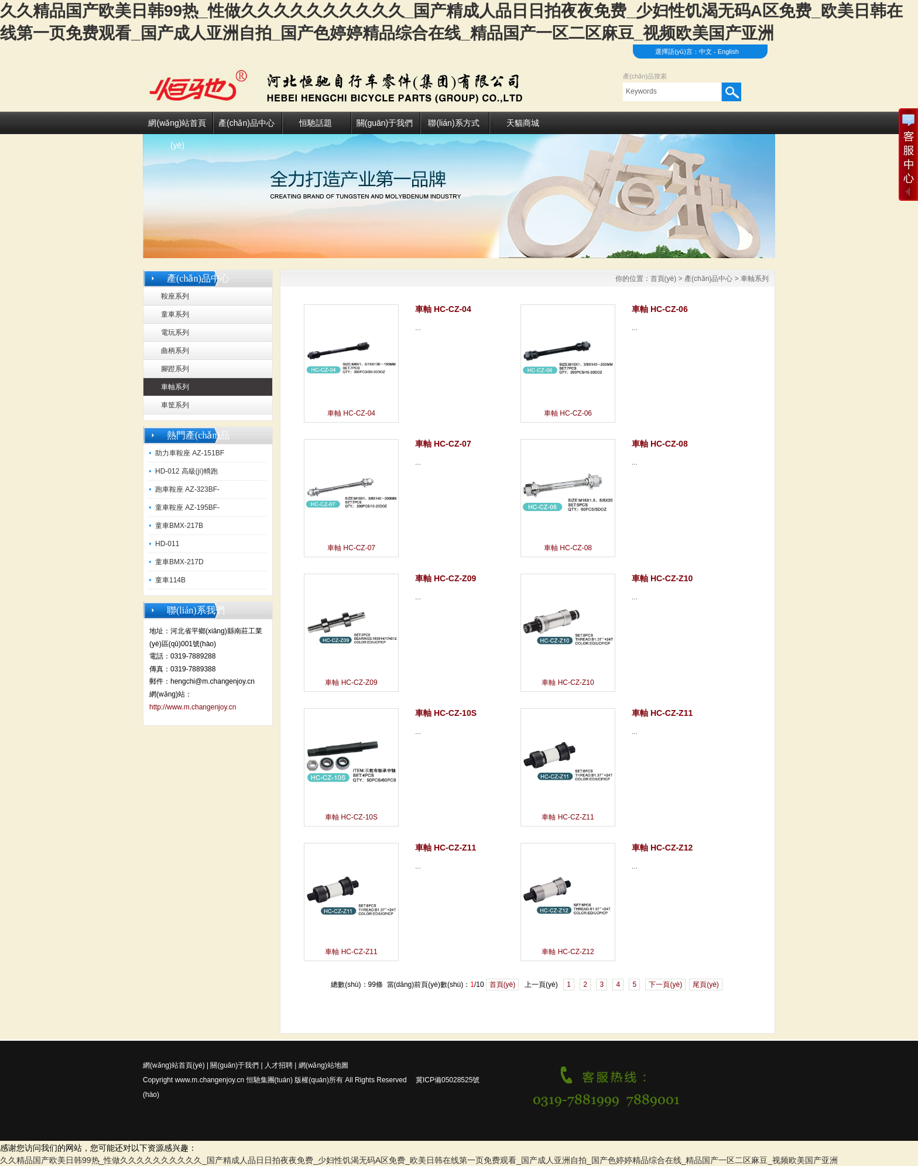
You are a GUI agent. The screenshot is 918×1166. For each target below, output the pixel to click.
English (728, 51)
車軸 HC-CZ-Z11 (568, 817)
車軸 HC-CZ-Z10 (568, 682)
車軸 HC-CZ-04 (351, 413)
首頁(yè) (663, 279)
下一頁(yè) (665, 984)
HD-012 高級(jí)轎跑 (186, 471)
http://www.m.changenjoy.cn (193, 707)
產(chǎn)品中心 (246, 123)
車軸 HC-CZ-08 (568, 548)
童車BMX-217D (179, 562)
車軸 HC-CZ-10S (351, 817)
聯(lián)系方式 (453, 123)
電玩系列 (175, 332)
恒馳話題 (315, 123)
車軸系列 (175, 387)
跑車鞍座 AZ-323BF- (187, 489)
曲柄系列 (175, 351)
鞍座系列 (175, 296)
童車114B (170, 580)
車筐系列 (175, 405)
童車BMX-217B (179, 526)
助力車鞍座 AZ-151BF (189, 453)
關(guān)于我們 (385, 123)
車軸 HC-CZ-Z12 (568, 952)
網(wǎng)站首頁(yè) (177, 126)
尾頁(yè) (706, 984)
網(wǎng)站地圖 (323, 1065)
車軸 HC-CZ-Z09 (351, 682)
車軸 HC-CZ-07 (351, 548)
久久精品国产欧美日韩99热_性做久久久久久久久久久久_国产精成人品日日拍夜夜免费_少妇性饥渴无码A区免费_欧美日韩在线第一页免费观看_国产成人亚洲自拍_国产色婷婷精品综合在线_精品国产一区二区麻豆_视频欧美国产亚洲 (419, 1160)
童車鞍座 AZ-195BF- (187, 507)
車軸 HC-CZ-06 (568, 413)
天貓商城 (522, 123)
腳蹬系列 (175, 369)
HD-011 (167, 544)
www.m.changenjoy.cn (210, 1080)
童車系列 (175, 314)
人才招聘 (279, 1065)
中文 (705, 51)
